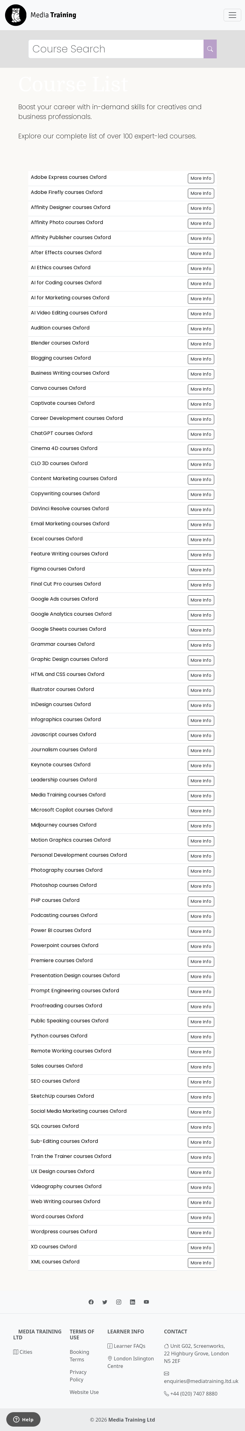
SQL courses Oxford (55, 1126)
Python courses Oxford (59, 1035)
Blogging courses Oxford (61, 358)
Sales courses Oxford (57, 1065)
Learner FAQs (126, 1346)
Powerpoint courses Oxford (64, 945)
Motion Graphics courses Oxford (71, 840)
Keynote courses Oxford (60, 764)
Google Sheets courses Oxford (68, 629)
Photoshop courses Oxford (64, 885)
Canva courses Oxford (58, 388)
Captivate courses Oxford (63, 403)
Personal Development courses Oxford (79, 855)
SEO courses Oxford (55, 1081)
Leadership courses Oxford (64, 779)
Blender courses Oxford (60, 342)
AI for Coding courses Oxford (66, 282)
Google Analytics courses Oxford (71, 614)
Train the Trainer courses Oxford (71, 1156)
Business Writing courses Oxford (70, 373)
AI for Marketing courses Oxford (70, 297)
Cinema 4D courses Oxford (64, 448)
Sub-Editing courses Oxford (64, 1141)
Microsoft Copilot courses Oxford (71, 809)
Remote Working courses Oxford (71, 1050)
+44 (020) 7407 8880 (193, 1393)
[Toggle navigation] (232, 15)
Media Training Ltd (131, 1419)
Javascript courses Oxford (63, 734)
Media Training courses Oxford (68, 794)
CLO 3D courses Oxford (59, 463)
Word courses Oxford (57, 1216)
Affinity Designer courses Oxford (70, 207)
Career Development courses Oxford (77, 418)
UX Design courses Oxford (62, 1171)
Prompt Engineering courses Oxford (75, 990)
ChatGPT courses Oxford (61, 433)
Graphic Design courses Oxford (69, 659)
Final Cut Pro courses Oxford (66, 583)
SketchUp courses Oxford (62, 1096)
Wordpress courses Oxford (64, 1231)
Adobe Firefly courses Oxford (66, 192)
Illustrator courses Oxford (62, 689)
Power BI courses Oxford (61, 930)
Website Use (84, 1392)
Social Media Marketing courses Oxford (79, 1111)
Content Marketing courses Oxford (74, 478)
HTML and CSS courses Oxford (67, 674)
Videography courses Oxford (66, 1186)
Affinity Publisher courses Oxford (71, 237)
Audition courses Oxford (60, 327)
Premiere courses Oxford (62, 960)
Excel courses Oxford (57, 538)
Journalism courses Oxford (64, 749)
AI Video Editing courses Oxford (69, 312)
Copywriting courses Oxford (65, 493)
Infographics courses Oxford (66, 719)
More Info (201, 178)
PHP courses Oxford (55, 900)
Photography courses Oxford (66, 870)
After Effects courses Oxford (66, 252)
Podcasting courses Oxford (64, 915)
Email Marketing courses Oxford (70, 523)
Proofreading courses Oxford (66, 1005)
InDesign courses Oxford (61, 704)
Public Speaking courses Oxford (69, 1020)
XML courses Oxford (55, 1261)
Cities (22, 1351)
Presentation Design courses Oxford (75, 975)
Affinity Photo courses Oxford (67, 222)
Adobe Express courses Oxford (68, 177)
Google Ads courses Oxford (64, 599)
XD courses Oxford (54, 1246)
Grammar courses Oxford (63, 644)
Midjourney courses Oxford (63, 824)
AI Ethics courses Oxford (60, 267)
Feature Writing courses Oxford (69, 553)
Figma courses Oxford (58, 568)
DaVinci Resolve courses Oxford (70, 508)
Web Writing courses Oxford (65, 1201)
